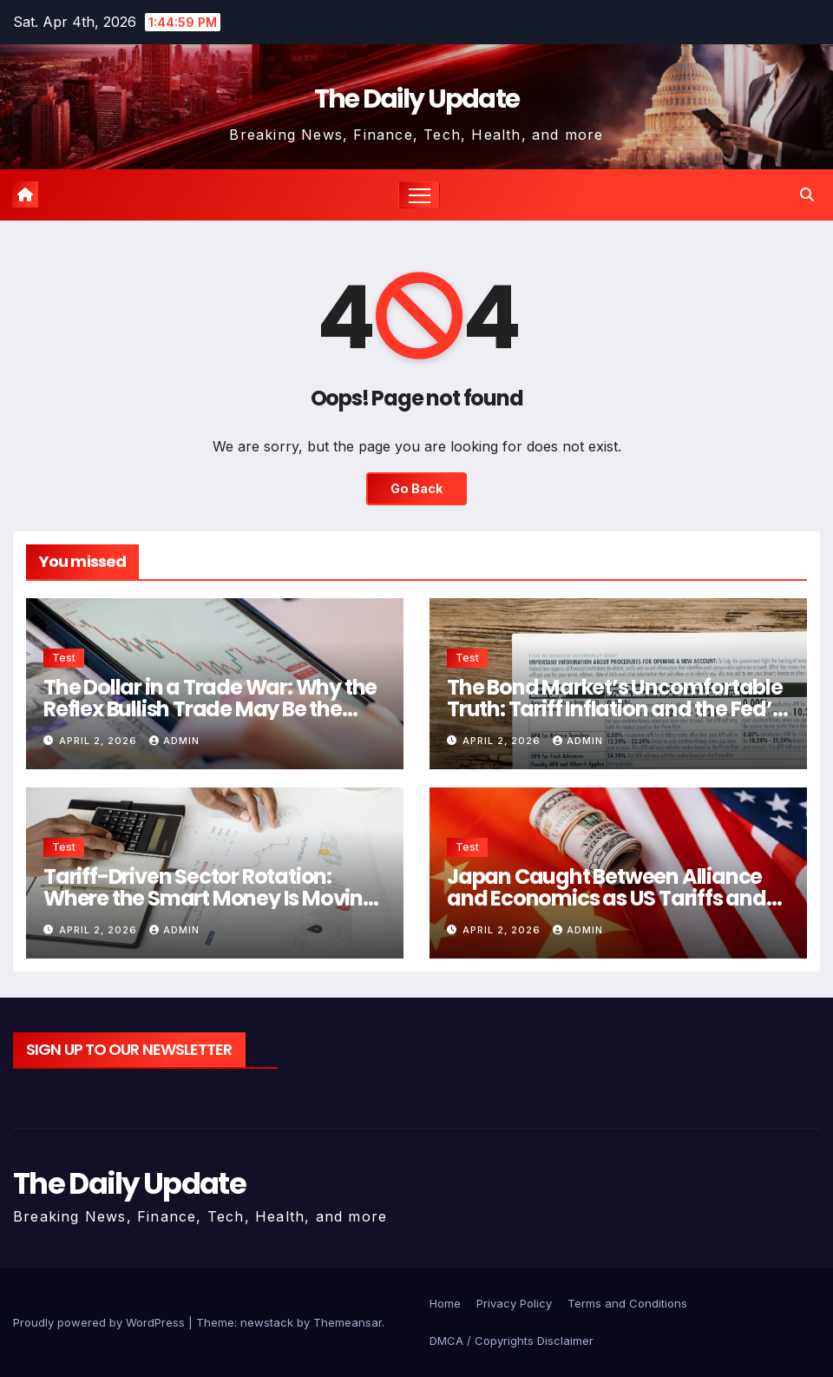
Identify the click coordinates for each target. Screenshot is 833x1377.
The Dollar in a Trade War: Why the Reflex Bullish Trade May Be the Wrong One (210, 709)
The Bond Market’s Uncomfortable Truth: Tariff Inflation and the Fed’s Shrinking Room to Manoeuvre (615, 709)
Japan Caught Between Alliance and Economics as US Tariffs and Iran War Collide (606, 898)
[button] (807, 194)
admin (174, 741)
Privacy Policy (514, 1303)
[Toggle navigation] (419, 194)
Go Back (416, 488)
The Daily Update (417, 99)
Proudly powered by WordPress (100, 1322)
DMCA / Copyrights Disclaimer (512, 1340)
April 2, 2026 (100, 741)
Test (63, 657)
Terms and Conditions (627, 1303)
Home (445, 1303)
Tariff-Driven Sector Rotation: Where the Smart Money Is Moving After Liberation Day (210, 898)
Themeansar (347, 1322)
